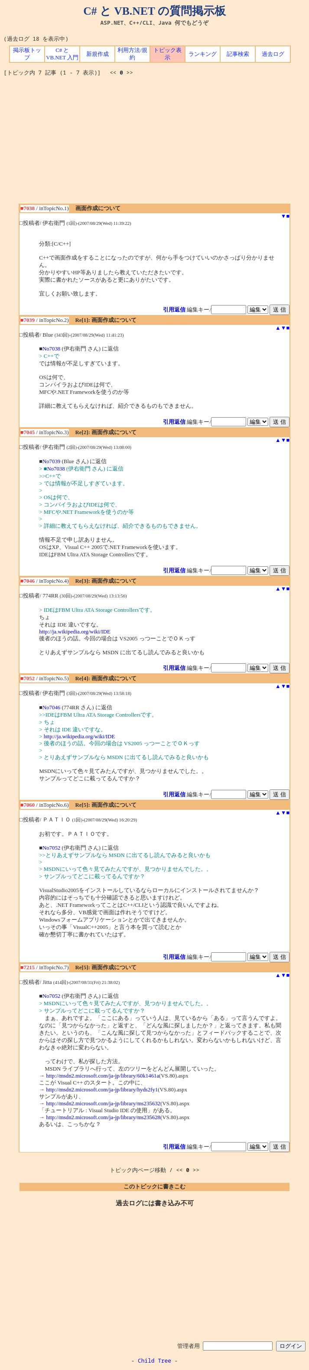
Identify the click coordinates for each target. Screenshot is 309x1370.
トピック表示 (167, 54)
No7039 (51, 461)
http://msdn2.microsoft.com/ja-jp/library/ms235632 (103, 1104)
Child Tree (154, 1360)
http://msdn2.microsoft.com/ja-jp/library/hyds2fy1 (102, 1090)
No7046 (51, 707)
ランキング (203, 54)
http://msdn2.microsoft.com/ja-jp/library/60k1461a (102, 1076)
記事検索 (238, 54)
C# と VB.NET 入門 (62, 54)
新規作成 (97, 54)
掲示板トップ (27, 54)
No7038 (51, 349)
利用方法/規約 (132, 54)
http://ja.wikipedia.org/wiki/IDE (75, 632)
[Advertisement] (156, 143)
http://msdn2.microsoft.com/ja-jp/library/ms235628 (103, 1117)
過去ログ (273, 54)
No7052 (51, 848)
